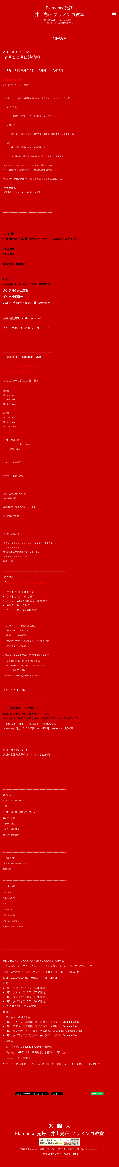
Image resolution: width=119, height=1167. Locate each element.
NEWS (59, 38)
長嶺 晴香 (42, 600)
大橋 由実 (29, 600)
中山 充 (20, 609)
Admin (67, 1153)
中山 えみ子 (22, 605)
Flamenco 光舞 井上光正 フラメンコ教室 (59, 1133)
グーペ (58, 1153)
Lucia (19, 600)
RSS (75, 1153)
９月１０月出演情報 (22, 57)
